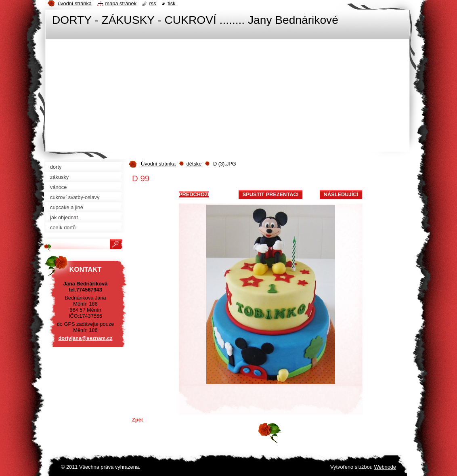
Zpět (137, 420)
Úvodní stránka (158, 164)
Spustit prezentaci (270, 194)
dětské (194, 164)
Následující (341, 194)
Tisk (171, 3)
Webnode (385, 467)
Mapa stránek (121, 3)
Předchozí (194, 194)
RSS (152, 3)
